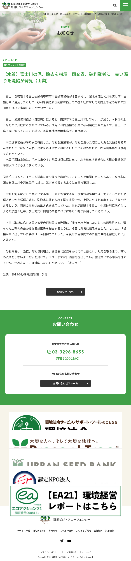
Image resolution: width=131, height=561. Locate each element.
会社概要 (98, 530)
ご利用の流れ (66, 530)
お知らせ (53, 530)
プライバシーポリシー (49, 552)
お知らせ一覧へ (65, 292)
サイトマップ (85, 552)
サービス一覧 (23, 530)
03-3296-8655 (68, 351)
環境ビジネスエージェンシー (65, 519)
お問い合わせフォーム (65, 383)
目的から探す (39, 530)
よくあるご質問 (83, 530)
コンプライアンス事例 (14, 64)
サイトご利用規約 (69, 552)
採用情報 (109, 530)
